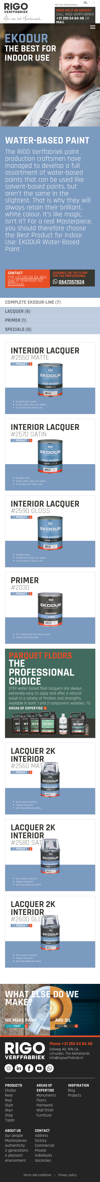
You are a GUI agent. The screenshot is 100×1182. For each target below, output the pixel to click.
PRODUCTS (13, 1085)
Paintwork (45, 1105)
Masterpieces (16, 1140)
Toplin (10, 1120)
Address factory (41, 1138)
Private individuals (43, 1153)
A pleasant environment (15, 1158)
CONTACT (42, 1130)
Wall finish (45, 1110)
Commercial (44, 1145)
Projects (74, 1095)
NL (86, 2)
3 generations (16, 1150)
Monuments (46, 1095)
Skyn (9, 1110)
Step (9, 1115)
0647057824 (68, 281)
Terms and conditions (37, 1175)
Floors (41, 1100)
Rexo (9, 1095)
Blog (71, 1090)
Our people (14, 1135)
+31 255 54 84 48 (70, 18)
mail (11, 280)
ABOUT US (13, 1130)
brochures (16, 284)
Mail (60, 22)
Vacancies (43, 1160)
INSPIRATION (78, 1085)
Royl (8, 1100)
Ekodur (10, 1090)
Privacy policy (67, 1175)
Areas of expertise (45, 1088)
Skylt (9, 1105)
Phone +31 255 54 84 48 (70, 1044)
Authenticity (15, 1145)
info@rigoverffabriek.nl (66, 1058)
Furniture (44, 1115)
